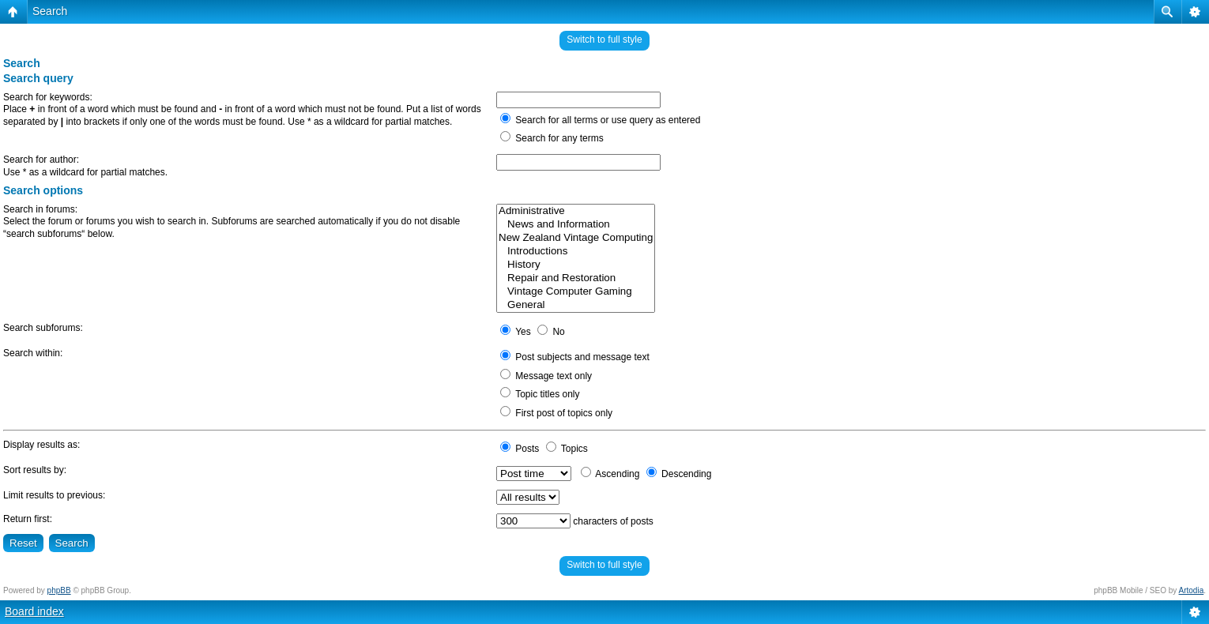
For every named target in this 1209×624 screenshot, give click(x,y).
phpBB (59, 590)
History (575, 265)
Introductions (575, 251)
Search (49, 11)
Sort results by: (34, 470)
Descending (679, 473)
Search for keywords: (47, 97)
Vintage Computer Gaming (575, 292)
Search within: (32, 353)
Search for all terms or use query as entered (600, 120)
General (575, 305)
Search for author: (41, 159)
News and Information (575, 224)
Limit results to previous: (54, 495)
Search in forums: (40, 209)
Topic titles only (540, 394)
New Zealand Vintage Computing (575, 238)
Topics (567, 448)
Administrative (575, 211)
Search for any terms (552, 138)
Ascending (610, 473)
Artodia (1191, 590)
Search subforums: (43, 327)
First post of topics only (556, 413)
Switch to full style (604, 39)
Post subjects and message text (575, 357)
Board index (34, 611)
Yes (515, 331)
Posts (519, 448)
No (551, 331)
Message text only (546, 376)
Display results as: (41, 444)
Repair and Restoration (575, 278)
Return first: (27, 518)
